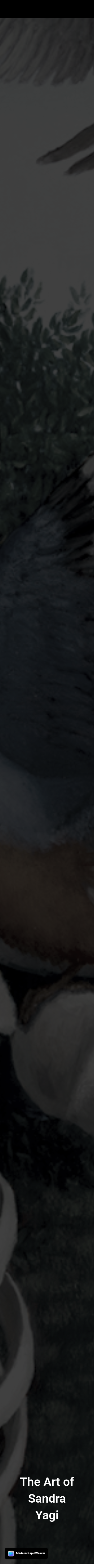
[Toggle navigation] (79, 9)
